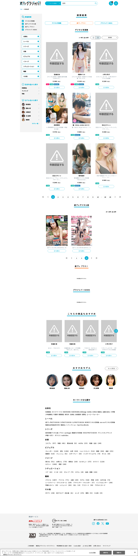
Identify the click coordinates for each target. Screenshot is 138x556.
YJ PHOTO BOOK (65, 422)
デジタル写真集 (30, 21)
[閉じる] (135, 552)
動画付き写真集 (77, 433)
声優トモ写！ (49, 435)
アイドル (64, 480)
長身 (109, 451)
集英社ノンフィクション (68, 425)
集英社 (99, 412)
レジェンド (66, 485)
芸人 (77, 485)
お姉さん (61, 462)
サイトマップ (106, 545)
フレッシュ (62, 454)
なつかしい (85, 462)
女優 (74, 480)
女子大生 (104, 480)
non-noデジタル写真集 (106, 422)
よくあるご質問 (87, 545)
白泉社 (72, 414)
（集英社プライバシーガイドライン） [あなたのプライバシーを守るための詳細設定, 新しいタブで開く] (12, 554)
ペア (49, 472)
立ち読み (57, 87)
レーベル (26, 41)
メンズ (79, 493)
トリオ (58, 472)
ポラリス (58, 435)
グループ (69, 472)
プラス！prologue (65, 433)
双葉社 (84, 414)
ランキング (25, 91)
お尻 (74, 451)
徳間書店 (61, 414)
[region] (69, 552)
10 (98, 197)
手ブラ (50, 493)
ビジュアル (26, 56)
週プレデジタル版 (30, 24)
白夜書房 (78, 414)
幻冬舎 (94, 412)
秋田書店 (48, 412)
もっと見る (111, 368)
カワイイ (98, 462)
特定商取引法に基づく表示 (64, 545)
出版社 (25, 36)
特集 (23, 94)
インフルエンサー (104, 483)
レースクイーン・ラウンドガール (58, 483)
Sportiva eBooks (82, 425)
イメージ (26, 61)
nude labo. (64, 435)
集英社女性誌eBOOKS (52, 425)
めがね (83, 443)
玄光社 (89, 412)
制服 (62, 443)
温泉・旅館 (91, 472)
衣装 (24, 51)
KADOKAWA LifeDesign (78, 412)
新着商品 (24, 88)
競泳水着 (72, 443)
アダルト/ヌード (99, 485)
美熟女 (73, 462)
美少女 (50, 462)
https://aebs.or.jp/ (43, 536)
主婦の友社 (106, 412)
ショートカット (87, 451)
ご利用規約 (31, 545)
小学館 (112, 412)
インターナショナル (92, 454)
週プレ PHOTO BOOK (52, 422)
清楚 (49, 464)
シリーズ (26, 46)
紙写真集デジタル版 (51, 433)
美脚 (99, 451)
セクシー (111, 462)
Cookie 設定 (77, 545)
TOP (21, 9)
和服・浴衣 (95, 443)
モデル (85, 480)
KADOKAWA (67, 412)
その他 (25, 76)
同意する (119, 552)
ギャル (106, 454)
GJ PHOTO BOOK (77, 422)
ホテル (79, 472)
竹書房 (55, 414)
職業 (24, 71)
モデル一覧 (35, 123)
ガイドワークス (57, 412)
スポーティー (75, 454)
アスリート (88, 485)
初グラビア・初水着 (65, 493)
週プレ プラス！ (30, 27)
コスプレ (51, 443)
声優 (94, 480)
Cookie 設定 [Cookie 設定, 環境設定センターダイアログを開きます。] (92, 552)
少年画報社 (49, 414)
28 (105, 197)
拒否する (105, 552)
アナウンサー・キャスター (84, 483)
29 (110, 197)
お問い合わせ (97, 545)
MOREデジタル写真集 (91, 422)
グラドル (51, 480)
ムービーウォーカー (93, 414)
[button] (116, 331)
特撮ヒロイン (52, 485)
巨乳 (64, 451)
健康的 (50, 454)
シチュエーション (28, 66)
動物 (89, 493)
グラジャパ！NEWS (31, 30)
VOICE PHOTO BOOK (89, 433)
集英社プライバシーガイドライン (45, 545)
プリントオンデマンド (104, 433)
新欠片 (67, 414)
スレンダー (52, 451)
